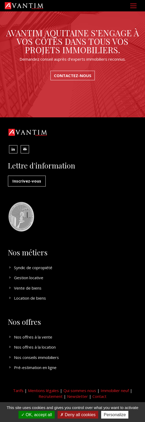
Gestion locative (25, 277)
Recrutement (51, 396)
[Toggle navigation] (133, 6)
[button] (13, 149)
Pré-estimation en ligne (32, 367)
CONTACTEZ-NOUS (72, 75)
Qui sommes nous (79, 390)
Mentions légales (43, 390)
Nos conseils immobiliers (33, 357)
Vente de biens (24, 288)
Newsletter (77, 396)
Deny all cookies (78, 414)
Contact (99, 396)
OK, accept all (36, 414)
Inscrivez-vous (26, 181)
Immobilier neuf (115, 390)
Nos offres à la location (32, 347)
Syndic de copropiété (30, 267)
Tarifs (18, 390)
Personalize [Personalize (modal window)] (115, 414)
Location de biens (27, 298)
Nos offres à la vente (30, 337)
